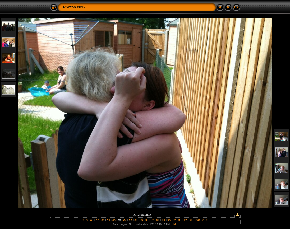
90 (141, 219)
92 (152, 219)
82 (97, 219)
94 (163, 219)
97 (180, 219)
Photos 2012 (74, 7)
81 (92, 219)
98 (185, 219)
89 (136, 219)
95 (169, 219)
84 (108, 219)
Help (174, 224)
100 (197, 219)
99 (191, 219)
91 (147, 219)
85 (114, 219)
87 (125, 219)
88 (130, 219)
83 (102, 219)
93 (158, 219)
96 (174, 219)
